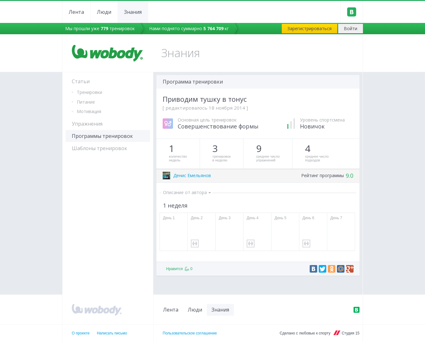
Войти (350, 28)
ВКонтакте (356, 310)
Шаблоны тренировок (99, 148)
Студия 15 (350, 333)
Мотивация (89, 111)
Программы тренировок (102, 136)
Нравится (179, 269)
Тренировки (89, 92)
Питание (86, 102)
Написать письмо (112, 333)
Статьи (81, 81)
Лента (76, 11)
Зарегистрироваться (309, 28)
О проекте (81, 333)
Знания (133, 11)
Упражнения (87, 123)
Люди (104, 11)
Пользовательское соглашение (190, 333)
